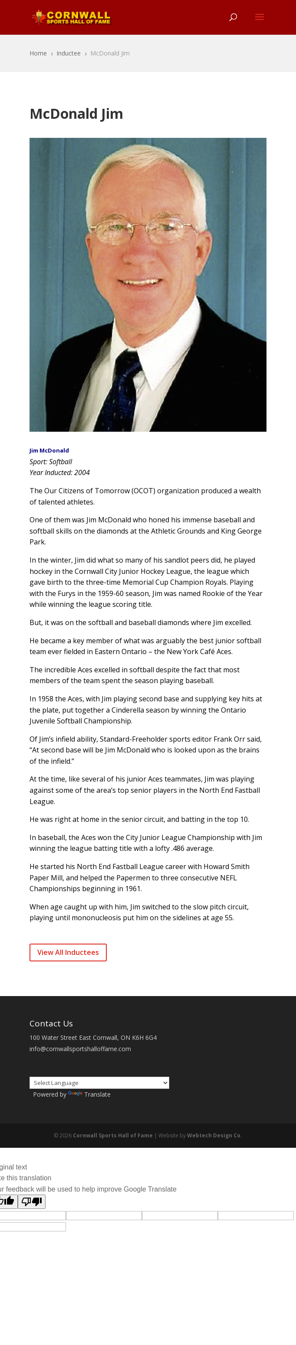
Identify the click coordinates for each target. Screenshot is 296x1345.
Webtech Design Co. (214, 1135)
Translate (89, 1094)
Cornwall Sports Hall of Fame (113, 1135)
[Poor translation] (32, 1202)
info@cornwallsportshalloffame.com (80, 1049)
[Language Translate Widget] (99, 1083)
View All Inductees (68, 952)
